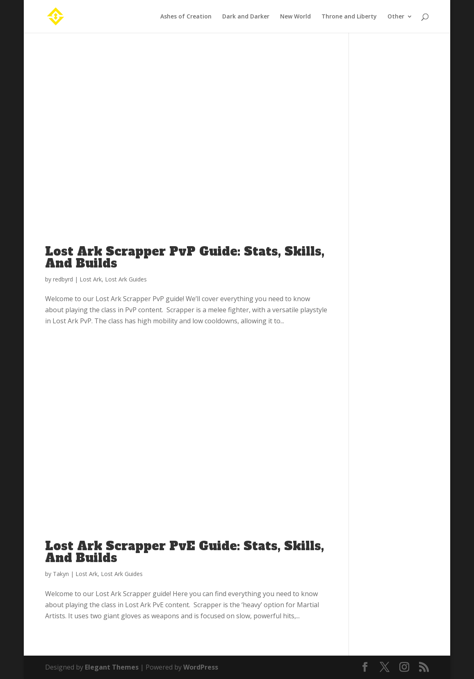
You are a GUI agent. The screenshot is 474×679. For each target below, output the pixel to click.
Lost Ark (91, 279)
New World (295, 17)
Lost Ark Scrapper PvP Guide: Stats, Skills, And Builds (184, 257)
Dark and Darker (245, 17)
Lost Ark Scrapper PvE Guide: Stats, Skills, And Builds (184, 552)
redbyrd (63, 279)
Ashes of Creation (186, 17)
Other (395, 17)
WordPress (200, 667)
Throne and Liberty (349, 17)
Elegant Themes (112, 667)
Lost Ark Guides (126, 279)
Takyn (61, 574)
